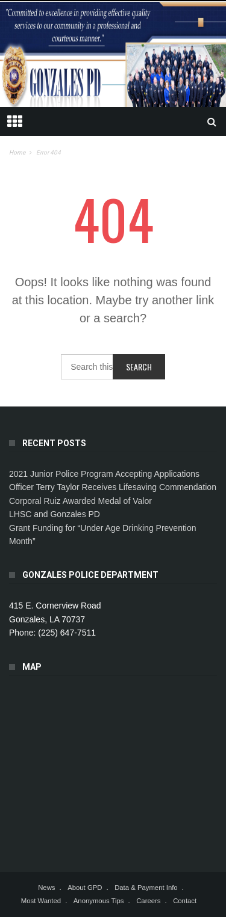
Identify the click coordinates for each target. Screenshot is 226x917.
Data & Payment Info (146, 887)
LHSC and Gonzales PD (54, 514)
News (46, 887)
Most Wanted (41, 900)
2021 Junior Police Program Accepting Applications (104, 474)
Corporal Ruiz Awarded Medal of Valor (80, 501)
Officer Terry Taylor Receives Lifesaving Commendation (112, 487)
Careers (148, 900)
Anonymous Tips (99, 900)
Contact (184, 900)
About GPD (84, 887)
